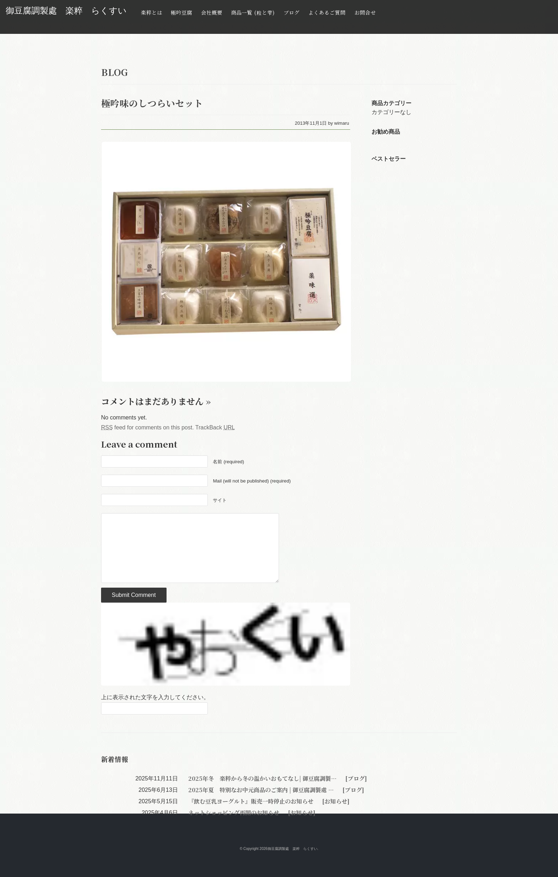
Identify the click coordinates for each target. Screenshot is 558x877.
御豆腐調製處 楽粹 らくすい (66, 10)
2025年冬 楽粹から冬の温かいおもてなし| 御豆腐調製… (263, 778)
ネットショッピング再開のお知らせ (234, 813)
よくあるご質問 (327, 12)
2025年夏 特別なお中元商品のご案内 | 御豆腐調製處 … (261, 790)
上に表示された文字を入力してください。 (155, 697)
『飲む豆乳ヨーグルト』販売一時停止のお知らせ (251, 801)
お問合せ (365, 12)
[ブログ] (355, 778)
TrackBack (215, 427)
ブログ (292, 12)
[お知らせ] (335, 801)
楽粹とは (151, 12)
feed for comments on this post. (147, 427)
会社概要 (211, 12)
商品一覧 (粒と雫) (253, 12)
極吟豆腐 (181, 12)
